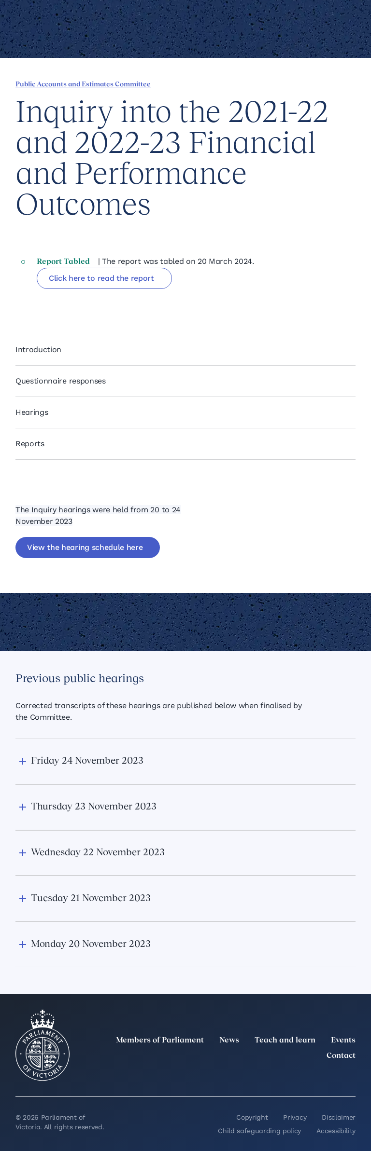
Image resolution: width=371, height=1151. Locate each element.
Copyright (252, 1117)
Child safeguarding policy (259, 1131)
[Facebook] (307, 1077)
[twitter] (243, 1077)
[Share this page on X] (52, 303)
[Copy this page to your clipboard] (85, 303)
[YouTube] (328, 1077)
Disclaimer (339, 1117)
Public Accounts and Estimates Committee (83, 85)
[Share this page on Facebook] (20, 303)
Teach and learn (285, 1040)
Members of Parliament (160, 1040)
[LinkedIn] (264, 1077)
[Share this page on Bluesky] (69, 303)
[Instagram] (286, 1077)
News (229, 1040)
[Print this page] (102, 303)
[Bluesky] (349, 1077)
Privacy (294, 1117)
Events (343, 1040)
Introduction (38, 349)
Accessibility (336, 1131)
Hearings (31, 412)
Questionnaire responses (60, 380)
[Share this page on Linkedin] (36, 303)
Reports (29, 443)
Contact (341, 1056)
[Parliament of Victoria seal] (42, 1045)
